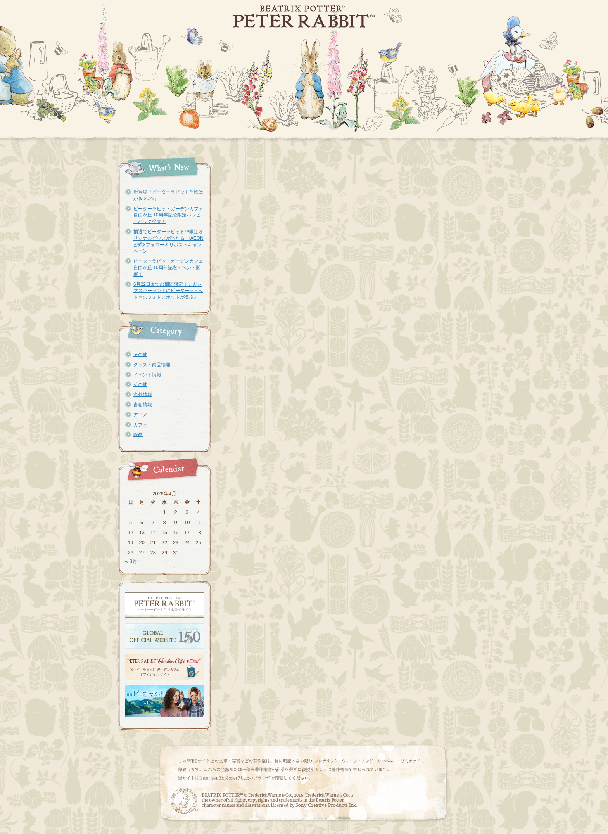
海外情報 (142, 394)
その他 (140, 354)
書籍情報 (142, 404)
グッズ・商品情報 (152, 364)
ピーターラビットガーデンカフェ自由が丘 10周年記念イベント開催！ (168, 267)
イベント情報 (147, 374)
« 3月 (131, 561)
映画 (138, 434)
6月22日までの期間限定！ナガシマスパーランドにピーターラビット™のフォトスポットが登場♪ (168, 291)
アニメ (140, 414)
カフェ (140, 424)
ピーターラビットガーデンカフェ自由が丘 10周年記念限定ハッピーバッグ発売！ (168, 215)
